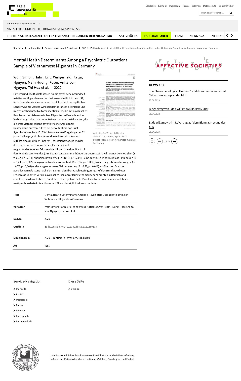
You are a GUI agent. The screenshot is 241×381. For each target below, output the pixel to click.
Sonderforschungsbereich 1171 (23, 23)
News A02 (196, 36)
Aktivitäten (128, 36)
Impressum (174, 5)
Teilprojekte (34, 48)
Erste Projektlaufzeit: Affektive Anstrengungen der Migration (59, 36)
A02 (84, 48)
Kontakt (162, 5)
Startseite (151, 5)
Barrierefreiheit (226, 5)
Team (179, 36)
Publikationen (156, 36)
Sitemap (196, 5)
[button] (226, 35)
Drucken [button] (75, 288)
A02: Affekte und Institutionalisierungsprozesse (44, 29)
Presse (186, 5)
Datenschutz (209, 5)
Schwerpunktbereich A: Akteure (61, 48)
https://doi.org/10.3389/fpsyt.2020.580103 (72, 226)
